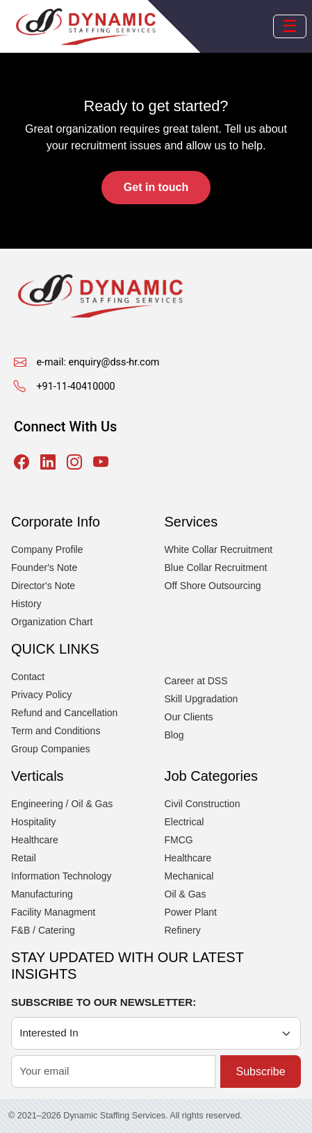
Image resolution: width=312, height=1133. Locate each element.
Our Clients (189, 716)
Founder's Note (44, 567)
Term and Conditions (55, 730)
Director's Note (43, 585)
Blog (174, 735)
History (26, 603)
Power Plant (191, 912)
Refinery (183, 930)
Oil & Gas (185, 894)
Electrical (184, 821)
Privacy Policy (41, 694)
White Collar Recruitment (219, 549)
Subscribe (260, 1071)
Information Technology (61, 876)
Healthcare (34, 839)
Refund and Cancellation (64, 712)
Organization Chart (52, 621)
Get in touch (156, 187)
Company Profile (47, 549)
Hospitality (33, 821)
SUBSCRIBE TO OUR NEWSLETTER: (103, 1002)
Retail (23, 857)
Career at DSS (196, 680)
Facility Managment (53, 912)
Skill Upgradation (201, 698)
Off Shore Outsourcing (213, 585)
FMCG (179, 839)
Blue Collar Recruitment (216, 567)
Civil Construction (202, 803)
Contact (27, 676)
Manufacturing (42, 894)
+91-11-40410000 (75, 386)
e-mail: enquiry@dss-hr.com (97, 362)
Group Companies (50, 748)
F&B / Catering (43, 930)
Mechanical (189, 876)
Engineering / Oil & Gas (62, 803)
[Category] (156, 1033)
